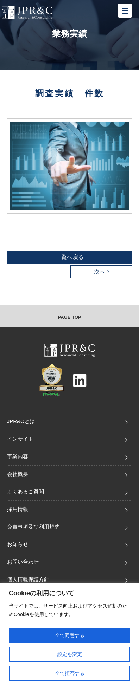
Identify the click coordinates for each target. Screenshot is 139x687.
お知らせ (17, 544)
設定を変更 (69, 654)
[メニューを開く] (125, 11)
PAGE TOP (69, 317)
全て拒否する (69, 673)
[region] (69, 635)
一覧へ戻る (70, 257)
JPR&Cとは (21, 421)
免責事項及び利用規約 (33, 527)
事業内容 (17, 456)
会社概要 (17, 474)
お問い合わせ (23, 562)
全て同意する (69, 635)
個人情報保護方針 (28, 579)
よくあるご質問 (25, 491)
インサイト (20, 439)
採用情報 (17, 509)
